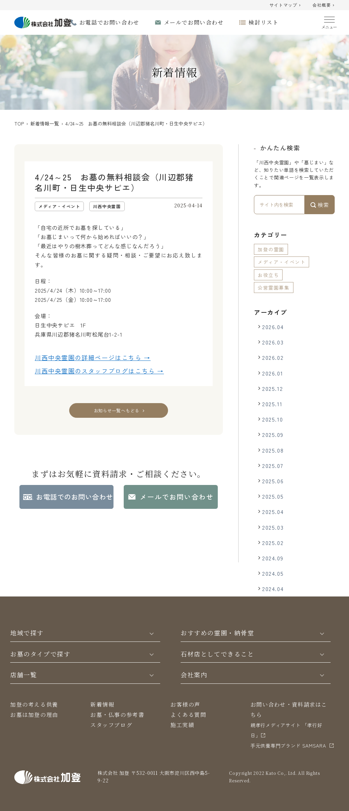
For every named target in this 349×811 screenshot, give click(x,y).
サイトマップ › (285, 5)
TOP (19, 123)
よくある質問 (188, 715)
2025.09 (272, 434)
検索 (319, 205)
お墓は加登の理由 (34, 715)
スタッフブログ (111, 725)
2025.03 (273, 527)
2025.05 (273, 496)
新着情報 (102, 704)
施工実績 (182, 725)
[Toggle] (151, 633)
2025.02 (273, 543)
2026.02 (273, 357)
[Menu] (329, 21)
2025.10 (272, 419)
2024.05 (273, 573)
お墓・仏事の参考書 (117, 715)
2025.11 (272, 404)
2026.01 (272, 373)
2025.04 (273, 511)
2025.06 (273, 481)
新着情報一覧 (44, 123)
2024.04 (273, 589)
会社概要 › (324, 5)
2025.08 (273, 450)
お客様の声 (185, 704)
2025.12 (272, 388)
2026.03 (273, 342)
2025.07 (272, 465)
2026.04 (273, 327)
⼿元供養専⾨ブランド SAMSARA (288, 745)
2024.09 (272, 558)
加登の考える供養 (34, 704)
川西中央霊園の (93, 358)
